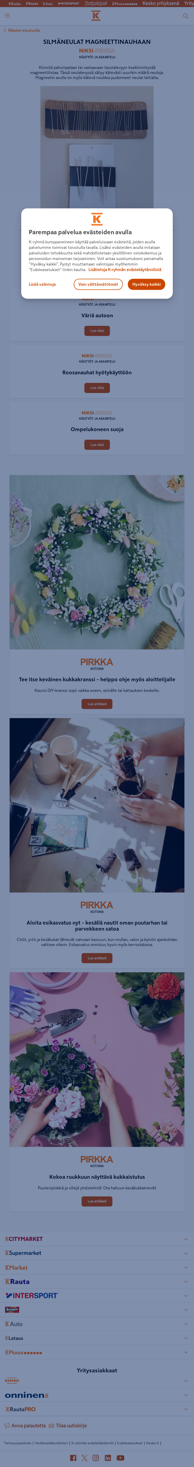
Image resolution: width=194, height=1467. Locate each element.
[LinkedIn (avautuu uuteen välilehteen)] (108, 1459)
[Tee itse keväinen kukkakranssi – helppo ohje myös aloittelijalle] (97, 563)
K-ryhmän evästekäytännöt (92, 1443)
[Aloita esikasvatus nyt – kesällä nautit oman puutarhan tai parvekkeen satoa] (97, 806)
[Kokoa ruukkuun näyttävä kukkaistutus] (97, 1060)
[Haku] (185, 16)
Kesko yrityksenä (160, 3)
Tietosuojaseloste (17, 1443)
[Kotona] (97, 665)
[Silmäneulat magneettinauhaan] (57, 257)
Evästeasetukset (130, 1443)
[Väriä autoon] (97, 288)
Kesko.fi (152, 1443)
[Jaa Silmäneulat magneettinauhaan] (93, 256)
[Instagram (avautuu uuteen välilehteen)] (96, 1459)
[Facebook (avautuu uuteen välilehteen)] (73, 1459)
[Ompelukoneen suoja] (97, 402)
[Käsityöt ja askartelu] (97, 55)
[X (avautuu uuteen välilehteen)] (84, 1459)
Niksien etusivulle (21, 30)
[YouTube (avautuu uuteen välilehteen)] (120, 1459)
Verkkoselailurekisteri (51, 1443)
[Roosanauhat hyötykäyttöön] (97, 345)
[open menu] (7, 16)
